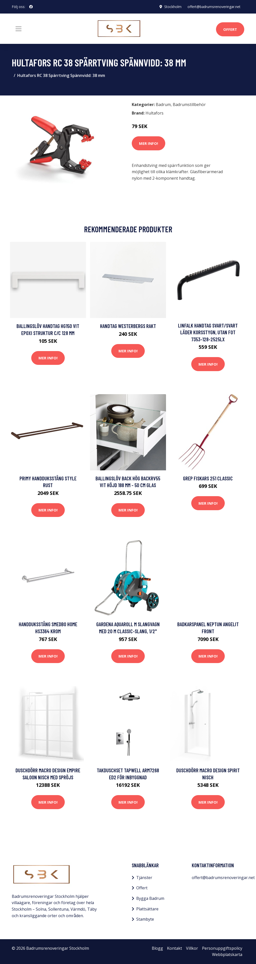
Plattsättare (147, 909)
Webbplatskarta (227, 954)
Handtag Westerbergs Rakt (128, 326)
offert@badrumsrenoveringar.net (213, 6)
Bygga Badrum (150, 898)
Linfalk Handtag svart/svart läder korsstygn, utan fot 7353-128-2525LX (208, 332)
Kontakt (174, 948)
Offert (230, 29)
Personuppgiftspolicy (222, 948)
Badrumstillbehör (189, 104)
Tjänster (144, 877)
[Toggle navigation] (18, 29)
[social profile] (31, 7)
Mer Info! (148, 143)
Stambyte (145, 919)
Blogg (157, 948)
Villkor (192, 948)
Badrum (163, 104)
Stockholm (172, 6)
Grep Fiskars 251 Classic (208, 478)
